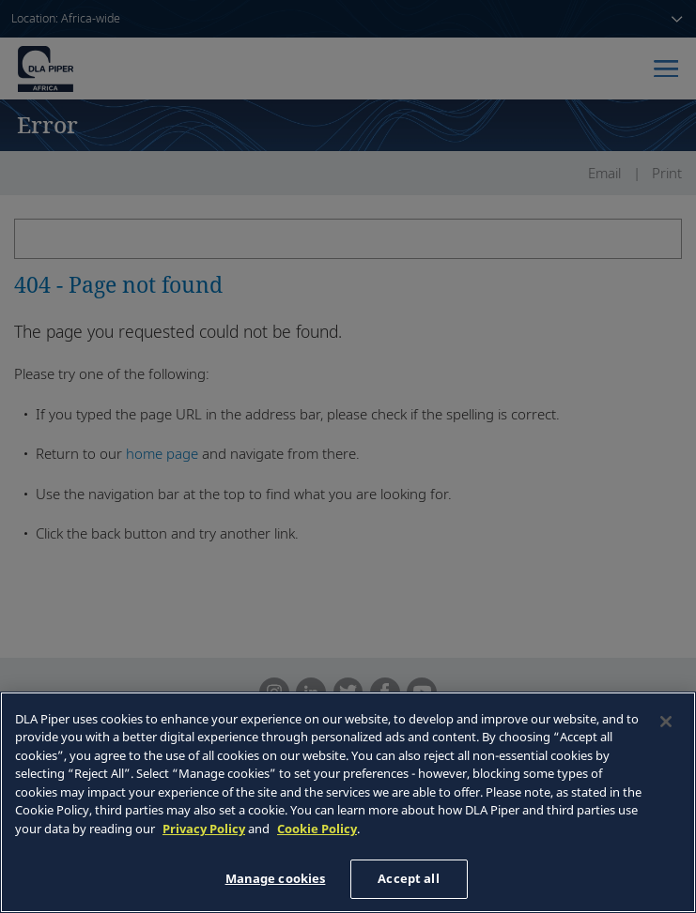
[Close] (666, 721)
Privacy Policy (203, 828)
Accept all (408, 878)
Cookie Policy (317, 828)
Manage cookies (275, 878)
